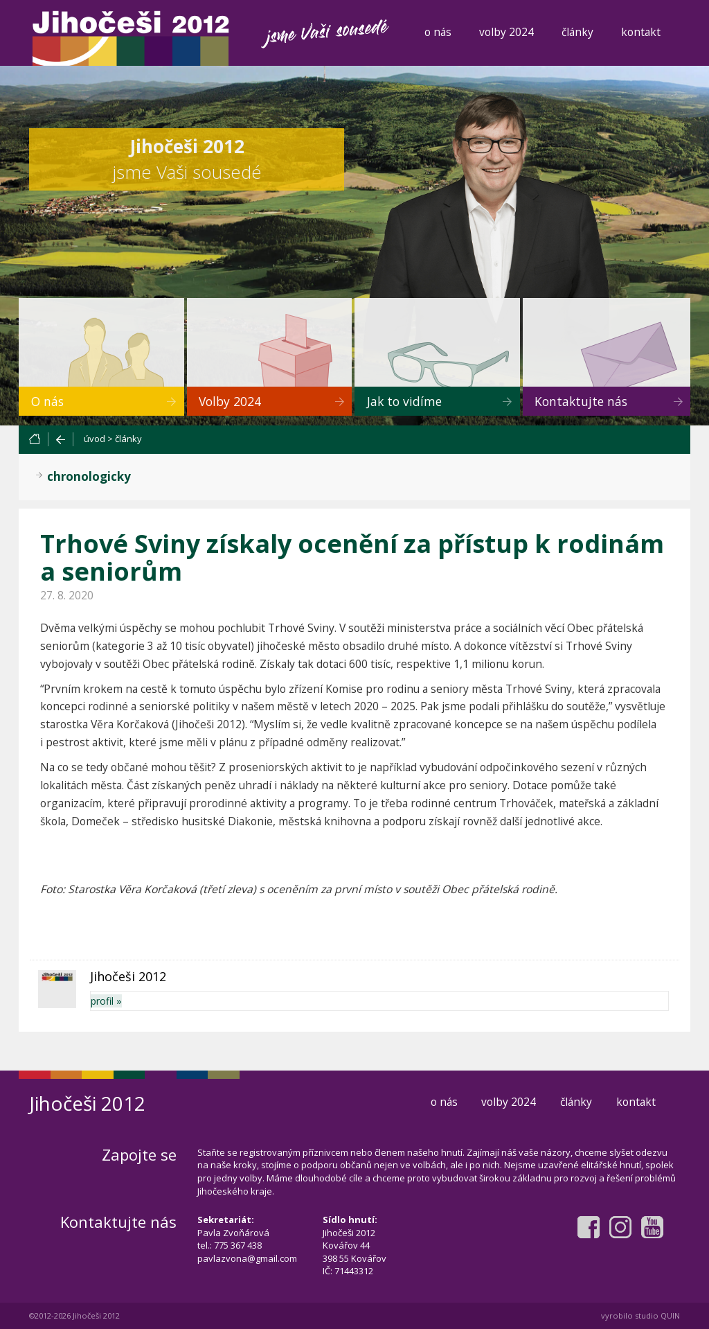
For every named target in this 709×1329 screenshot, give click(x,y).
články (577, 31)
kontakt (641, 31)
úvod (94, 438)
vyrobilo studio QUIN (640, 1315)
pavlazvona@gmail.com (247, 1258)
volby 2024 (506, 31)
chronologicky (89, 476)
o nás (437, 31)
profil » (106, 1000)
